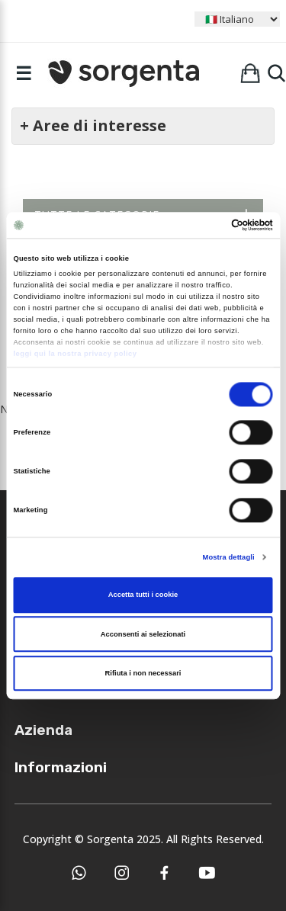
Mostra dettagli (229, 557)
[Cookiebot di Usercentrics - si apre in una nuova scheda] (207, 225)
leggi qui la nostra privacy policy (75, 354)
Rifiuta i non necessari (143, 673)
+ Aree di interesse (93, 125)
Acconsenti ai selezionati (143, 634)
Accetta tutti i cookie (143, 595)
